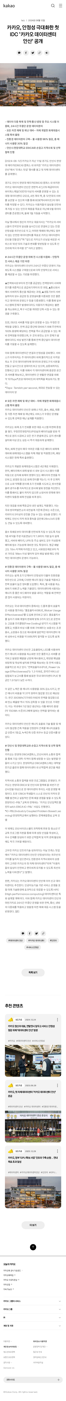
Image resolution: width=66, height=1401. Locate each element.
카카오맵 (7, 1284)
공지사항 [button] (7, 1362)
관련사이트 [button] (33, 1379)
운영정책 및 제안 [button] (40, 1346)
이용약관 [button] (7, 1341)
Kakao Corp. (11, 1391)
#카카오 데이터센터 (36, 940)
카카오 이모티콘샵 (11, 1280)
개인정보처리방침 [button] (11, 1346)
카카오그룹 (32, 1309)
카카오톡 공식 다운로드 (13, 1270)
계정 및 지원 (32, 1325)
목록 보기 (33, 972)
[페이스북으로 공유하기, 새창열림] (26, 53)
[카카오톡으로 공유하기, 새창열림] (19, 53)
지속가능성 (8, 1289)
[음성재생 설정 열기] (47, 53)
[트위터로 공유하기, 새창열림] (33, 53)
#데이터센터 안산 (15, 940)
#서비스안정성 (32, 947)
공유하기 (57, 1020)
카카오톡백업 (9, 1275)
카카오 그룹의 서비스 (32, 1301)
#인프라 (53, 940)
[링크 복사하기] (39, 53)
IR (32, 1317)
